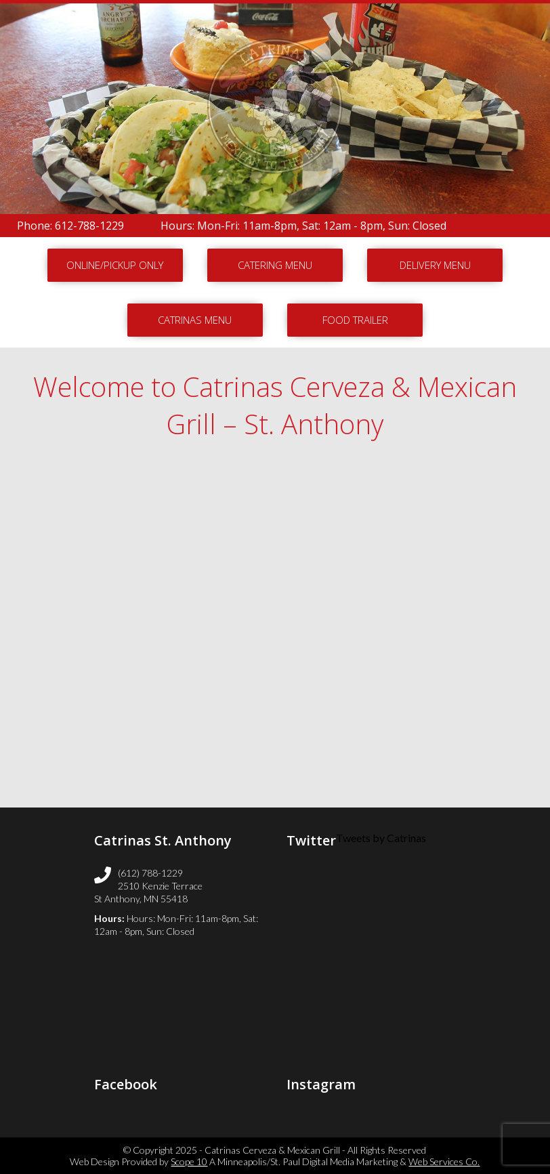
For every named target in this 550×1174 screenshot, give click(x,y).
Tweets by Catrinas (381, 837)
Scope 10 (189, 1161)
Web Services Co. (444, 1161)
